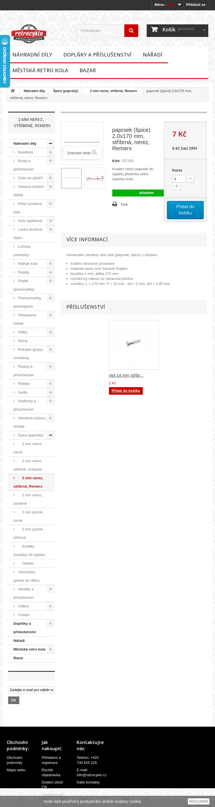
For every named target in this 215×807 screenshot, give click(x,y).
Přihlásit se (195, 5)
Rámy (22, 341)
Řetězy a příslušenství (23, 370)
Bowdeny (25, 152)
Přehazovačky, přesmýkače (27, 302)
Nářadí (152, 54)
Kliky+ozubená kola (27, 208)
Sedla (22, 392)
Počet (177, 170)
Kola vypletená (29, 221)
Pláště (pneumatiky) (23, 285)
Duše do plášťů (30, 178)
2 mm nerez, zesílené (27, 499)
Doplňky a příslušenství (97, 54)
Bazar (88, 70)
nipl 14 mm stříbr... (126, 375)
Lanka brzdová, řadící (28, 233)
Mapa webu (16, 770)
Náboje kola (27, 263)
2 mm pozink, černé (28, 516)
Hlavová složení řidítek (28, 190)
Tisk (124, 204)
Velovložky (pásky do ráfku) (26, 576)
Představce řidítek (24, 319)
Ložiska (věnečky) (22, 250)
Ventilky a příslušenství (23, 593)
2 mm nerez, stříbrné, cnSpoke (27, 465)
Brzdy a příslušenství (23, 165)
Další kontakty (88, 782)
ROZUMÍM (198, 801)
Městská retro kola (40, 70)
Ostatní (25, 563)
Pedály (23, 272)
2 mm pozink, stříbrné (28, 533)
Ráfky (22, 332)
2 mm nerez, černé (27, 448)
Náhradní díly (32, 54)
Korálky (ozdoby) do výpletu (29, 550)
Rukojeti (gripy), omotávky (28, 353)
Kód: (116, 161)
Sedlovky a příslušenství (24, 405)
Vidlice (23, 606)
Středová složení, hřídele (29, 422)
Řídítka (23, 384)
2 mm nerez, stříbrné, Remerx (111, 91)
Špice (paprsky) (65, 91)
